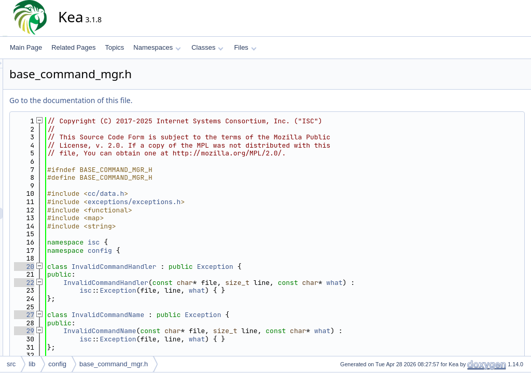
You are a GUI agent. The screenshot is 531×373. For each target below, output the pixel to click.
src (11, 364)
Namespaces (156, 47)
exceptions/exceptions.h (227, 201)
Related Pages (73, 47)
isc (187, 242)
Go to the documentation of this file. (164, 100)
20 (117, 266)
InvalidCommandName (201, 314)
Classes (207, 47)
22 (117, 282)
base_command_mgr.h (113, 364)
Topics (114, 47)
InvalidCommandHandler (207, 266)
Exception (308, 266)
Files (245, 47)
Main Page (26, 47)
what (428, 282)
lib (32, 364)
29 (117, 330)
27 (117, 314)
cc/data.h (199, 193)
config (193, 250)
